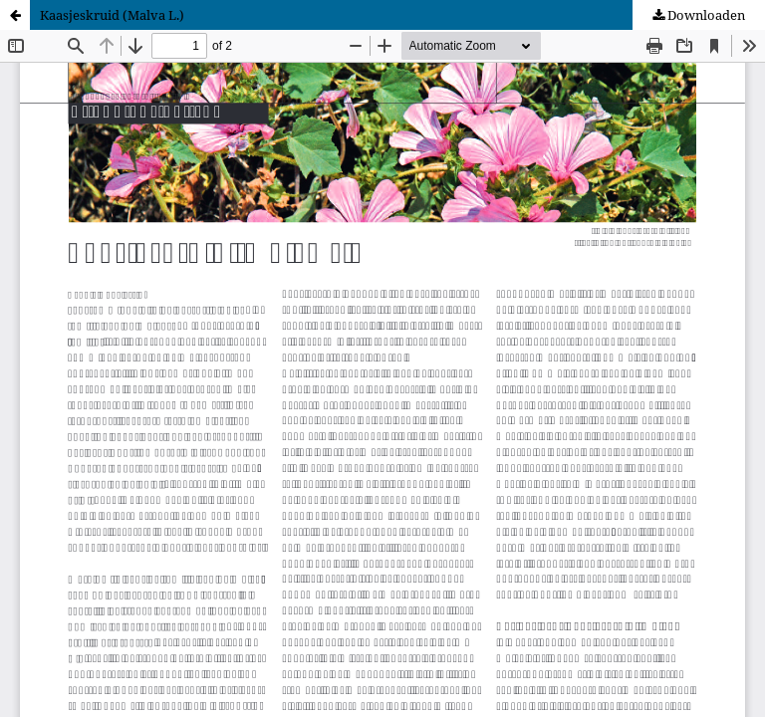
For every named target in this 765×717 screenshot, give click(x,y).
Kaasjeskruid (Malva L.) (112, 15)
